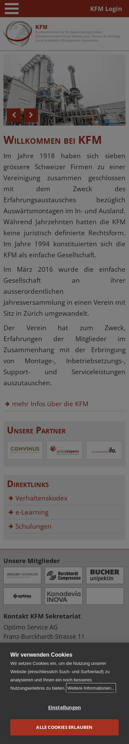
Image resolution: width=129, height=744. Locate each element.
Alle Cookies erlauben (64, 727)
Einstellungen (64, 707)
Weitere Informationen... (91, 688)
